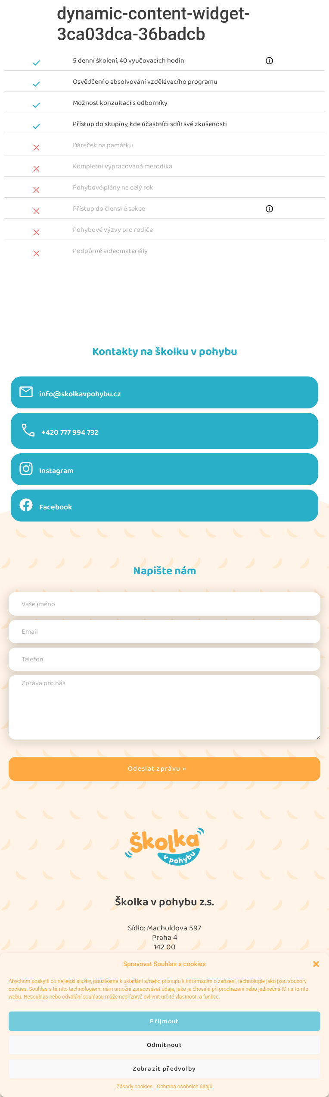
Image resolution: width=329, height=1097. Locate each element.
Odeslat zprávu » (157, 768)
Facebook (55, 507)
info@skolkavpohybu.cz (80, 394)
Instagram (56, 471)
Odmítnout (164, 1045)
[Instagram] (26, 468)
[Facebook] (26, 505)
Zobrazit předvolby (164, 1069)
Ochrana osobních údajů (184, 1087)
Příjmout (164, 1021)
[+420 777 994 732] (28, 430)
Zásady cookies (134, 1087)
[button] (316, 964)
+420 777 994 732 (69, 433)
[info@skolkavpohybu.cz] (26, 391)
